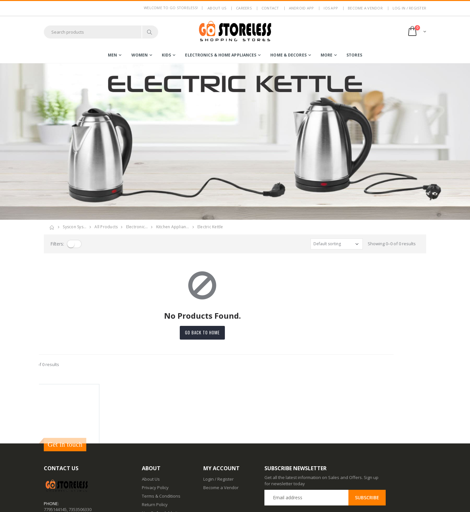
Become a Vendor (365, 8)
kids (166, 55)
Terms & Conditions (161, 437)
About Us (151, 420)
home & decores (288, 55)
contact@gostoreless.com (69, 466)
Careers (244, 8)
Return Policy (155, 445)
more (326, 55)
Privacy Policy (155, 428)
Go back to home (235, 332)
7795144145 (55, 450)
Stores (354, 55)
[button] (416, 32)
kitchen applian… (172, 227)
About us (217, 8)
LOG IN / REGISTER (409, 8)
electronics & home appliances (220, 55)
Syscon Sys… (74, 227)
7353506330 (80, 450)
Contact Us (152, 477)
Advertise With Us (159, 502)
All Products (106, 227)
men (112, 55)
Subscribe (367, 438)
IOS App (331, 8)
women (139, 55)
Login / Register (218, 420)
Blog (146, 468)
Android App (301, 8)
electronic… (137, 227)
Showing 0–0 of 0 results (392, 244)
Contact (270, 8)
